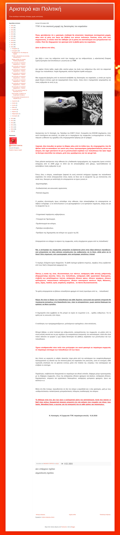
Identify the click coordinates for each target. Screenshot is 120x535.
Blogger (73, 527)
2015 (12, 118)
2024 (12, 30)
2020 (12, 38)
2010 (12, 129)
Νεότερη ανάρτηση (40, 514)
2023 (12, 32)
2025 (12, 27)
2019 (12, 40)
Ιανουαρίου (15, 116)
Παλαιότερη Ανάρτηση (105, 514)
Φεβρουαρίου (15, 113)
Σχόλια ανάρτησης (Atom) (48, 517)
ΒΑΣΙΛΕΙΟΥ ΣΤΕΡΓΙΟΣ (16, 145)
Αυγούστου (15, 101)
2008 (12, 131)
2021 (12, 36)
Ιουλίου (14, 103)
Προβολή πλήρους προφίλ (15, 150)
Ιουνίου (14, 105)
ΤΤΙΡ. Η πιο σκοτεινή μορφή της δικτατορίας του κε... (19, 91)
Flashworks (64, 527)
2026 (12, 25)
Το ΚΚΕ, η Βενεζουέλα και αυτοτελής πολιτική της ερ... (20, 56)
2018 (12, 42)
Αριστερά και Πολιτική (35, 9)
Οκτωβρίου (15, 50)
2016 (12, 46)
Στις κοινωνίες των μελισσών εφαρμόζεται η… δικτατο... (19, 63)
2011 (12, 127)
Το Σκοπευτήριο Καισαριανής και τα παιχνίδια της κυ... (20, 97)
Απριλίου (14, 109)
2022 (12, 34)
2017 (12, 44)
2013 (12, 122)
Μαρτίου (14, 111)
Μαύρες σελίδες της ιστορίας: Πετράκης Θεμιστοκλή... (19, 60)
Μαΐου (13, 107)
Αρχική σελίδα (72, 514)
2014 (12, 120)
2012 (12, 125)
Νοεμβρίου (15, 48)
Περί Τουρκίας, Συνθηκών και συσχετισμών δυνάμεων (19, 94)
